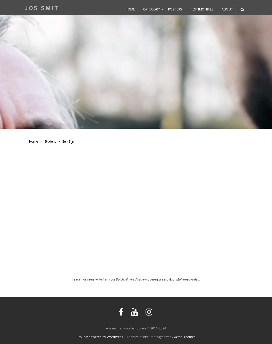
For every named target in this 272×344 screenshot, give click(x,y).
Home (130, 9)
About (227, 9)
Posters (175, 9)
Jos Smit (41, 8)
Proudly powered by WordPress (100, 337)
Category (151, 9)
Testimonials (201, 9)
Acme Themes (184, 337)
